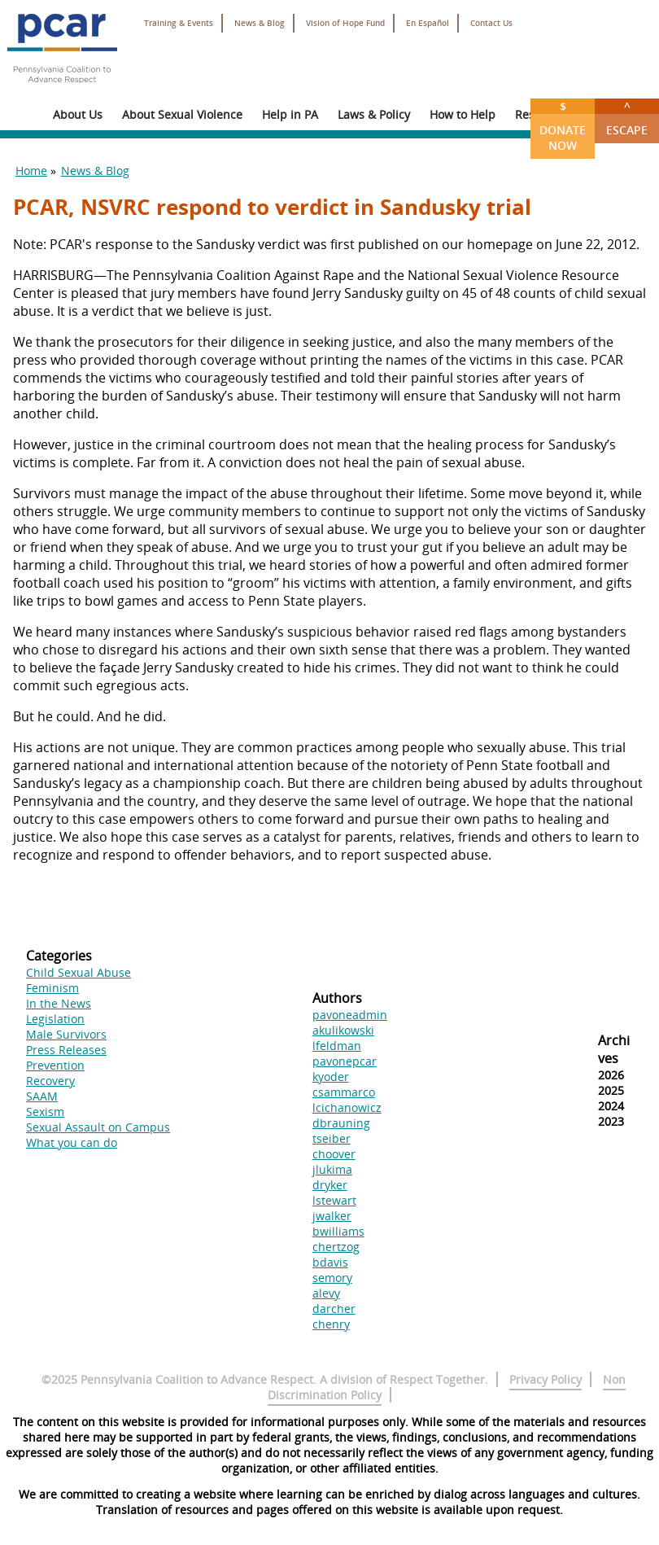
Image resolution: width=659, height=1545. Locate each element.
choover (334, 1154)
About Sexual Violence (182, 114)
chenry (331, 1324)
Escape (627, 118)
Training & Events (178, 23)
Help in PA (290, 114)
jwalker (331, 1215)
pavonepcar (344, 1061)
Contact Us (491, 23)
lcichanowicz (347, 1107)
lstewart (334, 1200)
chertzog (336, 1246)
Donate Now (562, 125)
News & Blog (259, 23)
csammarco (343, 1092)
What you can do (71, 1142)
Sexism (45, 1111)
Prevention (55, 1065)
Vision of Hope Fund (345, 23)
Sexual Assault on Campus (98, 1127)
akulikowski (343, 1030)
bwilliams (338, 1231)
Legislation (55, 1018)
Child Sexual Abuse (78, 972)
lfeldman (336, 1045)
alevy (326, 1293)
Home (31, 170)
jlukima (332, 1169)
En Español (427, 23)
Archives (614, 1049)
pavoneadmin (349, 1014)
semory (332, 1277)
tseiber (331, 1138)
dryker (329, 1185)
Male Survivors (66, 1034)
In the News (58, 1003)
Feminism (52, 988)
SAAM (42, 1096)
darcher (334, 1308)
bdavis (330, 1262)
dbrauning (341, 1123)
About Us (78, 114)
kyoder (330, 1076)
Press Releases (66, 1049)
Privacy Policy (545, 1379)
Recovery (50, 1080)
